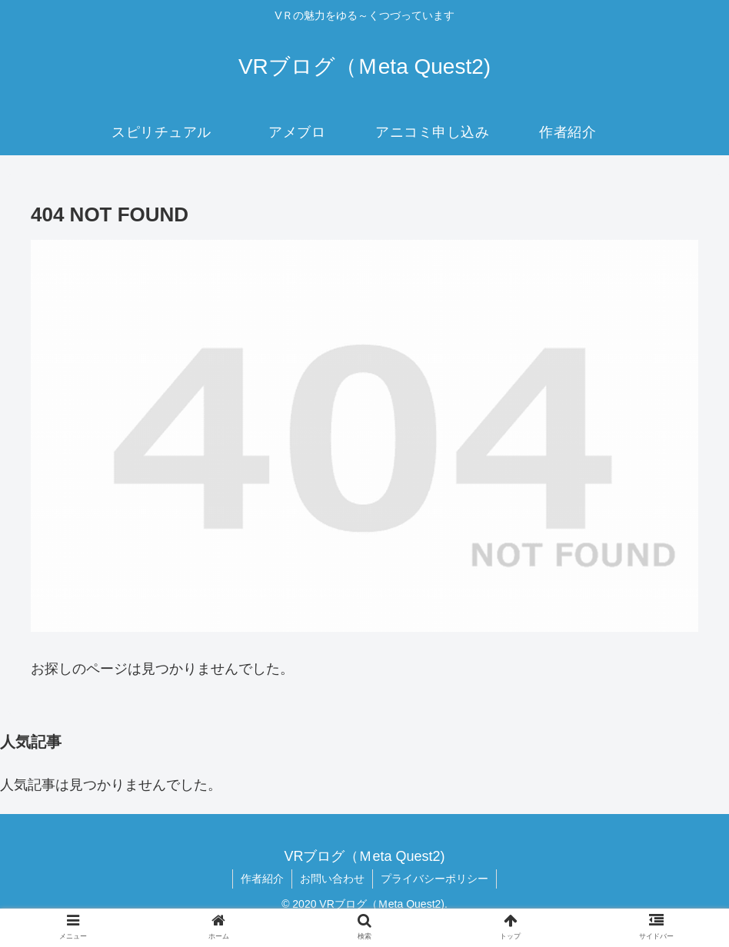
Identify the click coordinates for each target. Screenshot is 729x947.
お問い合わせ (332, 878)
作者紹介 (262, 878)
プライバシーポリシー (434, 878)
